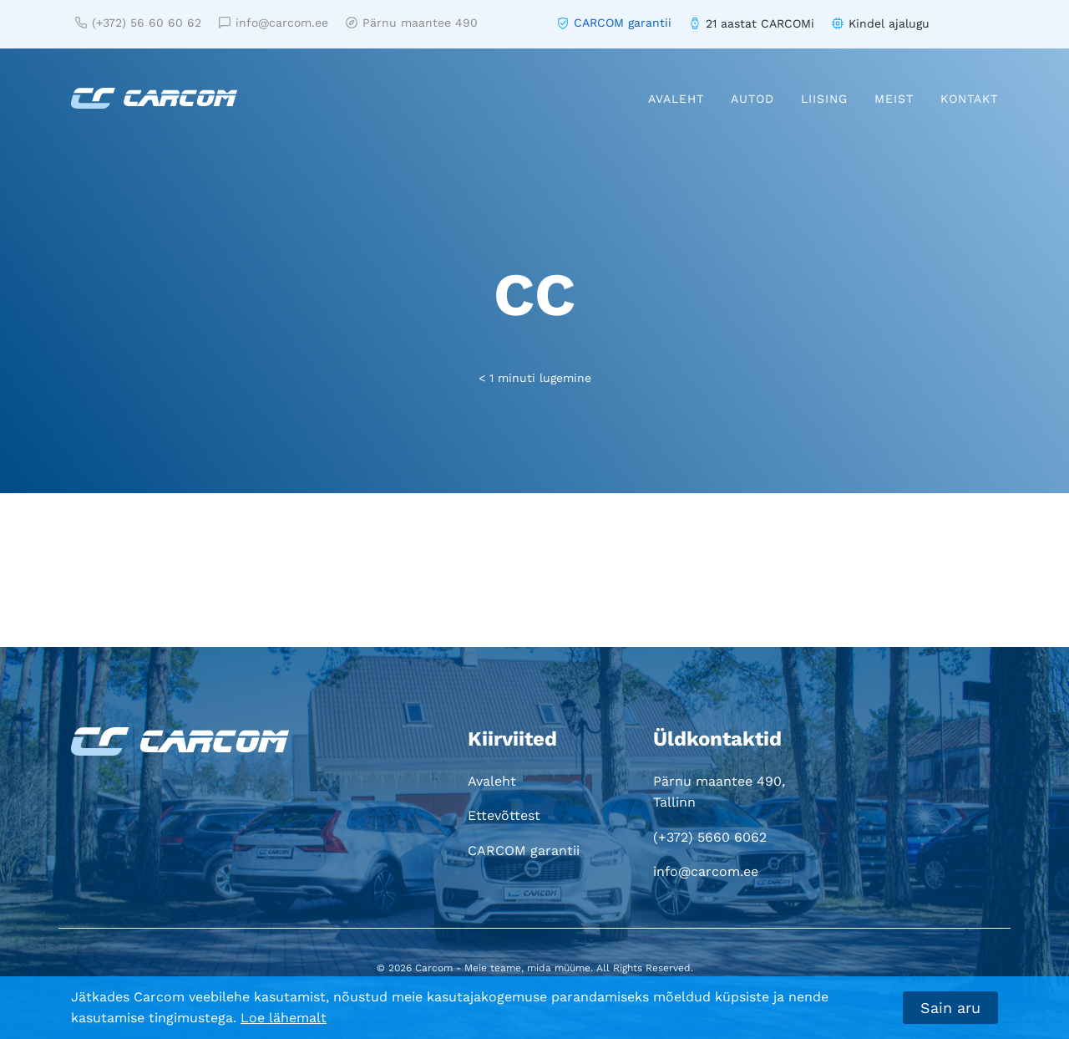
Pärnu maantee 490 (412, 22)
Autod (752, 98)
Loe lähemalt (284, 1018)
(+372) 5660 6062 (710, 837)
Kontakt (969, 98)
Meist (894, 98)
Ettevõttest (504, 815)
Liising (824, 98)
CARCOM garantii (622, 22)
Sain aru (950, 1007)
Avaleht (676, 98)
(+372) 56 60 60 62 (138, 22)
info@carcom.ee (273, 22)
